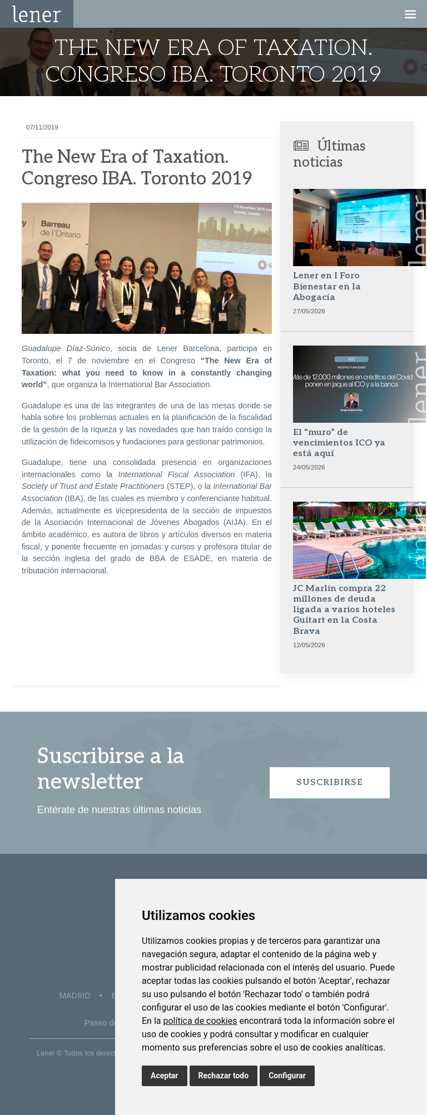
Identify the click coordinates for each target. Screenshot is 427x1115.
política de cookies (200, 1021)
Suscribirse (329, 782)
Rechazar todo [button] (223, 1075)
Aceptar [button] (164, 1075)
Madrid (75, 995)
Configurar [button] (287, 1075)
